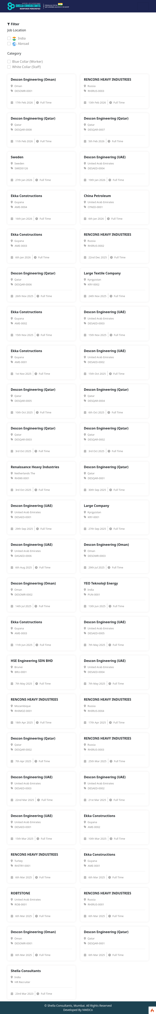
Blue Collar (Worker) (27, 61)
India (19, 38)
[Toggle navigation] (143, 6)
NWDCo (87, 1010)
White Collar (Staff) (26, 67)
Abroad (20, 43)
